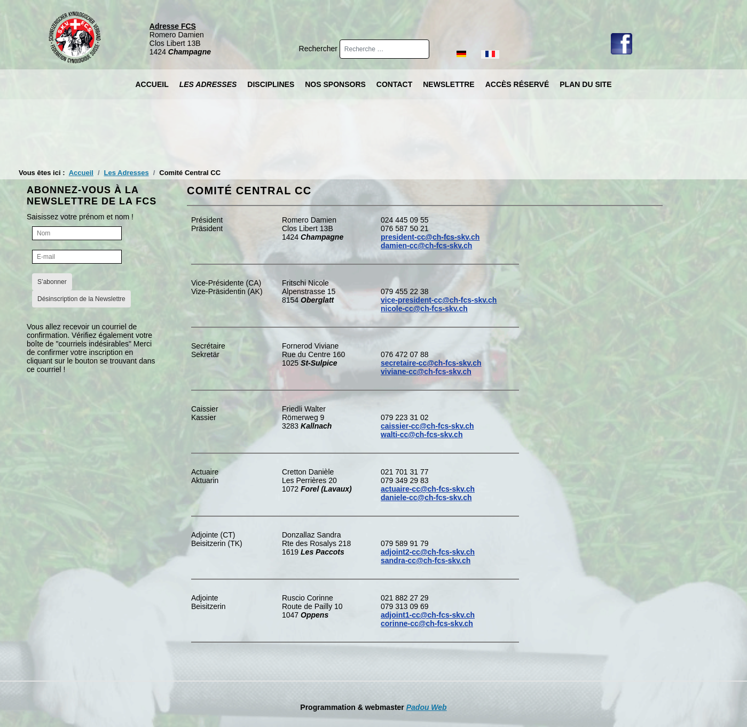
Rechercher (319, 48)
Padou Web (426, 707)
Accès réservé (517, 84)
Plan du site (585, 84)
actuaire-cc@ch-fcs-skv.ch (428, 489)
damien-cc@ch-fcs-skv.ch (426, 245)
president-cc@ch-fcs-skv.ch (430, 237)
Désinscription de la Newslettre (81, 299)
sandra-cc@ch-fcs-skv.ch (425, 560)
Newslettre (448, 84)
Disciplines (270, 84)
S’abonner (52, 282)
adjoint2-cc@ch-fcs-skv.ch (428, 552)
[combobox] (384, 49)
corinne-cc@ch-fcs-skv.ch (427, 623)
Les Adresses (208, 84)
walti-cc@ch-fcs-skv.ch (421, 434)
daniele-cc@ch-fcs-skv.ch (426, 497)
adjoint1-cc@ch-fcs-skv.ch (428, 615)
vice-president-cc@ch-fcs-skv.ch (439, 300)
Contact (394, 84)
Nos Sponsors (335, 84)
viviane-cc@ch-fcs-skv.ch (426, 371)
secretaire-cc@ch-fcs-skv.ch (431, 363)
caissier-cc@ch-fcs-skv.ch (427, 426)
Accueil (151, 84)
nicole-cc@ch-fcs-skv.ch (424, 308)
